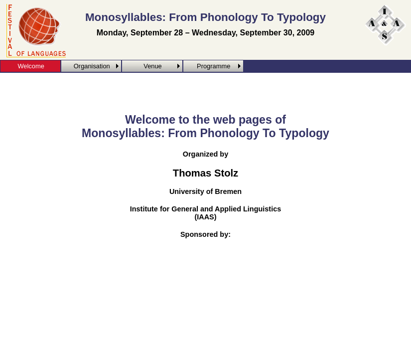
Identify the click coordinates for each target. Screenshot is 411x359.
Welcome (30, 66)
